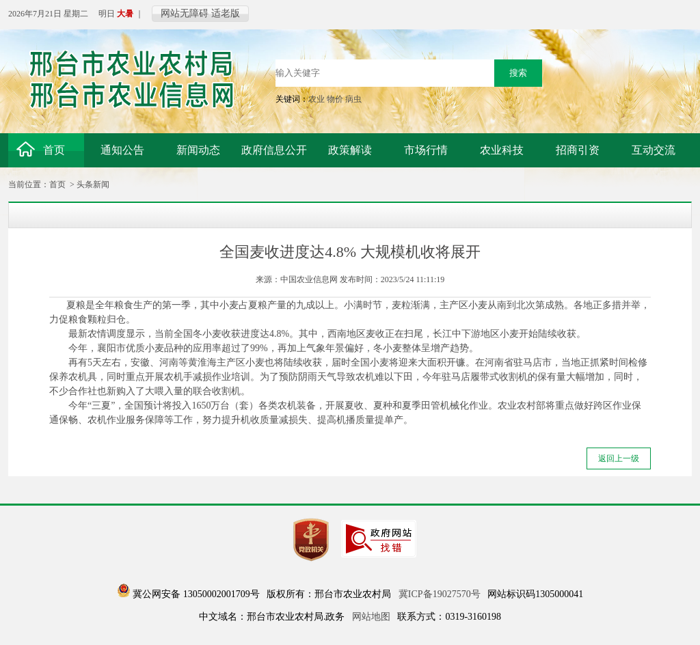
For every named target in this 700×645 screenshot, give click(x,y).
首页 (57, 184)
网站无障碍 (184, 13)
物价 (335, 99)
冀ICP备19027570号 (440, 594)
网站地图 (371, 617)
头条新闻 (93, 184)
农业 (316, 99)
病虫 (353, 99)
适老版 (225, 13)
